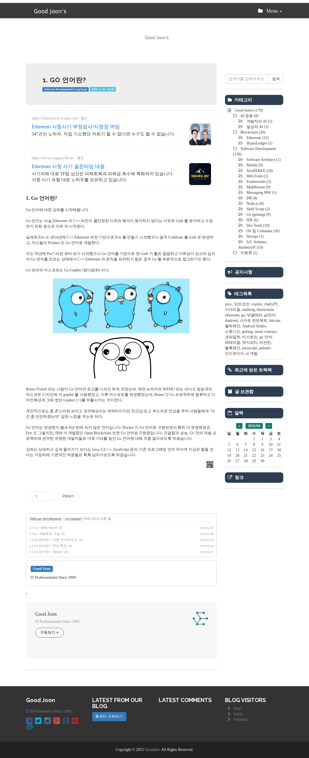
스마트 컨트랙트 (254, 321)
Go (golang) (73, 519)
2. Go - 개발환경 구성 (44, 534)
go (243, 315)
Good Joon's (248, 110)
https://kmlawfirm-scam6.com (55, 118)
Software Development (46, 519)
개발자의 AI (259, 121)
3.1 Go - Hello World (43, 528)
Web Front (257, 176)
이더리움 (232, 310)
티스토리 (250, 337)
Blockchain (252, 132)
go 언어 (265, 337)
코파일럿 (232, 337)
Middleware (258, 187)
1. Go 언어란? (64, 80)
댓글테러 (254, 315)
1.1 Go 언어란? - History (46, 552)
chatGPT (271, 304)
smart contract (265, 332)
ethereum (232, 315)
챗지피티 (250, 342)
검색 (276, 79)
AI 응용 (248, 116)
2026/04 (254, 426)
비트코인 (242, 304)
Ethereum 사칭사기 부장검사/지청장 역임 (76, 126)
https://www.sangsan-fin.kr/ (53, 158)
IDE (252, 220)
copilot (257, 304)
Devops (255, 236)
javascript (249, 348)
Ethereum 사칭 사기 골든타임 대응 (68, 166)
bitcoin (274, 321)
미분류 (248, 253)
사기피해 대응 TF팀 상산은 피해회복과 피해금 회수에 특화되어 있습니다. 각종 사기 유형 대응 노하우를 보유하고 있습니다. (103, 176)
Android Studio (254, 326)
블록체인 (232, 348)
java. (228, 304)
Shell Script (258, 209)
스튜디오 (232, 332)
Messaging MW (261, 193)
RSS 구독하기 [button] (109, 716)
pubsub (264, 348)
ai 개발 (252, 353)
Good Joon (46, 614)
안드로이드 (234, 353)
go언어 (270, 315)
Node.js (255, 203)
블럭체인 (232, 326)
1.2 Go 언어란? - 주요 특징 (48, 546)
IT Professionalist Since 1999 (57, 622)
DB (251, 198)
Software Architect (263, 160)
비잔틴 (265, 342)
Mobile (254, 165)
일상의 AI (257, 127)
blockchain (265, 310)
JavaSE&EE (259, 171)
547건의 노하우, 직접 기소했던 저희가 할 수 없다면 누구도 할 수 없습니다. (103, 134)
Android (231, 321)
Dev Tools (258, 225)
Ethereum (257, 138)
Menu (270, 12)
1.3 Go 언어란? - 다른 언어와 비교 (53, 540)
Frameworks (258, 182)
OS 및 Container (262, 231)
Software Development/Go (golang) (65, 89)
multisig (248, 310)
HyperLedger (259, 143)
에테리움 (232, 342)
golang (247, 332)
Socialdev (152, 750)
